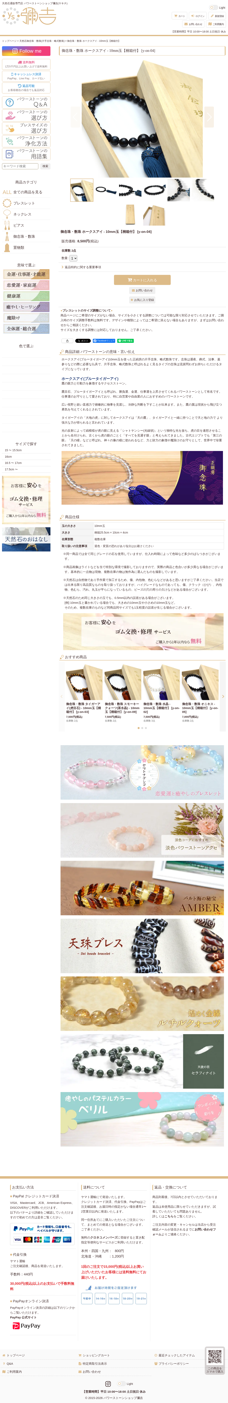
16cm (8, 456)
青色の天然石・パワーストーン (26, 386)
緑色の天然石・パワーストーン (26, 378)
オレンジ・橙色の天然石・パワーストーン (26, 370)
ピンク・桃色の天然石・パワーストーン (26, 403)
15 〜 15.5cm (13, 450)
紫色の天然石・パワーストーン (26, 411)
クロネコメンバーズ (103, 1237)
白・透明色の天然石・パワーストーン (26, 419)
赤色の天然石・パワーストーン (26, 353)
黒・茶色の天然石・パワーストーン (26, 428)
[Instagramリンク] (108, 1384)
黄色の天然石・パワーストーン (26, 362)
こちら (169, 1216)
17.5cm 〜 (11, 469)
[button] (75, 117)
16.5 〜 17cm (13, 463)
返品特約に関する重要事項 (81, 267)
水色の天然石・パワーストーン (26, 395)
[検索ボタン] (45, 166)
